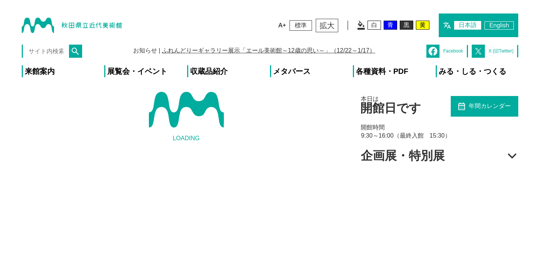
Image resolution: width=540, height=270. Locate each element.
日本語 (468, 25)
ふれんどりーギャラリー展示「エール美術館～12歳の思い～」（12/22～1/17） (268, 50)
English (499, 25)
